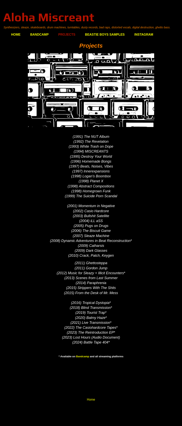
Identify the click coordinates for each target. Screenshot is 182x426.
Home (91, 399)
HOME (16, 34)
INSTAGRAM (143, 34)
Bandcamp (82, 356)
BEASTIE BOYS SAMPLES (105, 34)
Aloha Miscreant (48, 17)
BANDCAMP (39, 34)
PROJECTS (66, 34)
